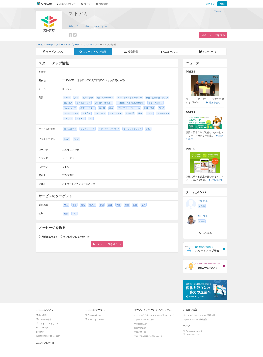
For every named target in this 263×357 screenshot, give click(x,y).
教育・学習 (88, 97)
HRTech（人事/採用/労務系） (130, 103)
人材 (76, 97)
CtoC (161, 108)
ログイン (210, 3)
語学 (111, 108)
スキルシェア (70, 108)
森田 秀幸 (203, 216)
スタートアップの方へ (144, 319)
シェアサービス (88, 129)
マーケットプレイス (132, 129)
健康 (140, 113)
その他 (202, 206)
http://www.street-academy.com (89, 26)
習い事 (102, 108)
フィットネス (115, 113)
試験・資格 (149, 108)
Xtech (67, 97)
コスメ (150, 113)
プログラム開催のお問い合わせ (148, 336)
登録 (222, 3)
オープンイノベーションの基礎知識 (199, 315)
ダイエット (100, 113)
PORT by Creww (94, 319)
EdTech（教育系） (103, 103)
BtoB (66, 139)
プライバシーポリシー (47, 323)
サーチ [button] (86, 3)
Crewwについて (66, 3)
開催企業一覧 (140, 332)
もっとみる (205, 233)
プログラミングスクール (129, 108)
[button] (107, 244)
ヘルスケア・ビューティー (130, 97)
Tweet (217, 11)
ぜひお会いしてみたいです (77, 236)
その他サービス (83, 103)
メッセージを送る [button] (214, 35)
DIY (91, 118)
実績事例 (102, 3)
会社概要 (41, 315)
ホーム (39, 44)
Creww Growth (94, 315)
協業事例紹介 (140, 328)
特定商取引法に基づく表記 (48, 336)
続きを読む (213, 102)
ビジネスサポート (105, 97)
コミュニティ (70, 129)
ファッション (163, 113)
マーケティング (71, 113)
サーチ (49, 44)
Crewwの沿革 (44, 319)
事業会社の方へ (141, 323)
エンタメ (68, 103)
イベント (68, 118)
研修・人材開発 (155, 103)
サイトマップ (42, 328)
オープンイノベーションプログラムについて (154, 315)
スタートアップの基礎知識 (195, 319)
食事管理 (130, 113)
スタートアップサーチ (68, 44)
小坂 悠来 (203, 200)
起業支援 (87, 113)
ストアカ (87, 44)
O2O (148, 129)
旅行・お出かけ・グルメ (157, 97)
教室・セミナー (88, 108)
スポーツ (80, 118)
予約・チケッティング (109, 129)
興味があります (49, 236)
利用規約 (40, 332)
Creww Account (192, 331)
